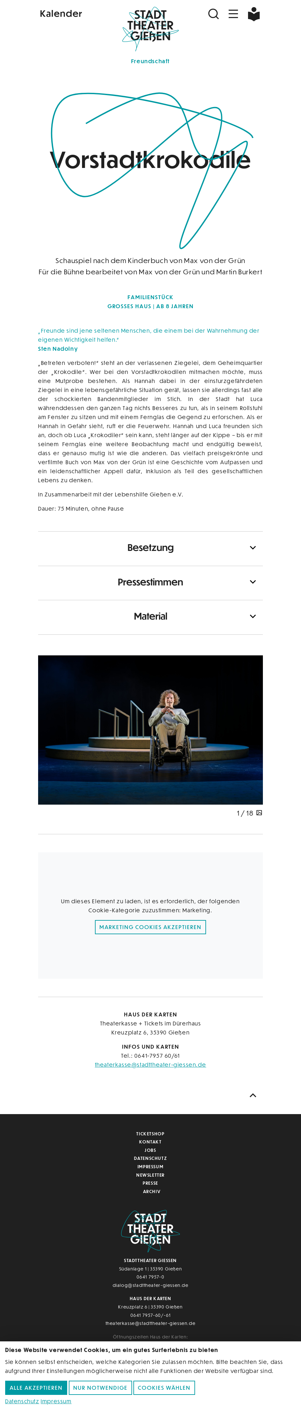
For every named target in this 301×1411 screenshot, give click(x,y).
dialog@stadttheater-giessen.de (151, 1285)
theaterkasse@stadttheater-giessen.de (150, 1064)
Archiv (152, 1191)
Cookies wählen (164, 1387)
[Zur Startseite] (150, 28)
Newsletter (150, 1175)
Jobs (150, 1150)
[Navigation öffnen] (233, 14)
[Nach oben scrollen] (254, 1095)
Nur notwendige (100, 1387)
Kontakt (150, 1141)
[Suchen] (214, 14)
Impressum (150, 1166)
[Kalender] (75, 13)
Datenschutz (150, 1158)
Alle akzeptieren (36, 1387)
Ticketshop (150, 1133)
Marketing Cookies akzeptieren (150, 927)
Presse (150, 1183)
